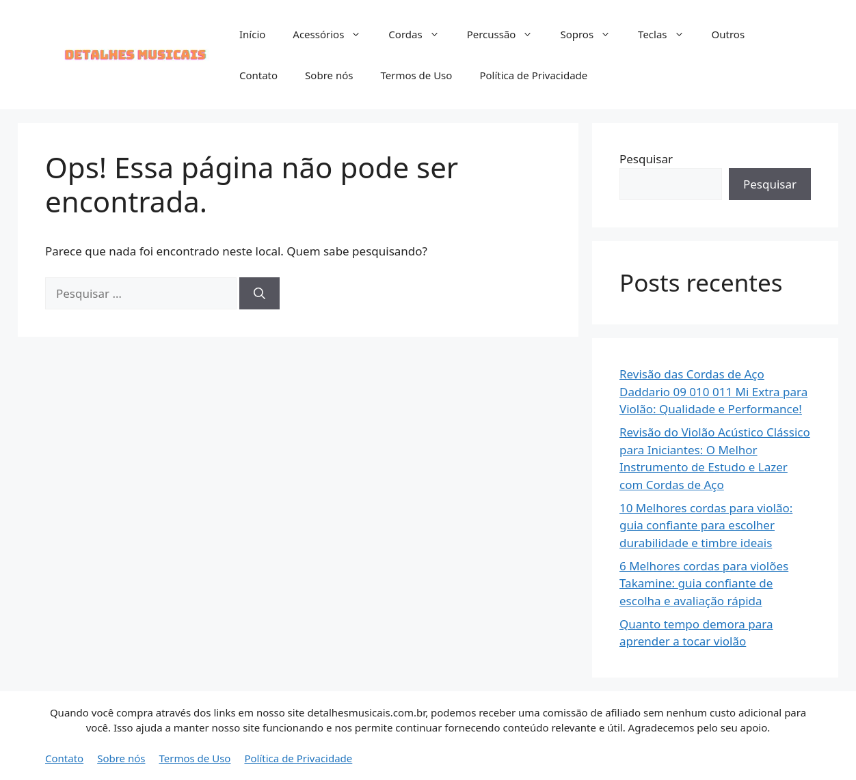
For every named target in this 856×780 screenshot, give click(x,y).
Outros (728, 34)
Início (252, 34)
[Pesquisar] (259, 293)
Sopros (592, 34)
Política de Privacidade (533, 75)
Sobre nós (329, 75)
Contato (258, 75)
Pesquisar (646, 159)
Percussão (507, 34)
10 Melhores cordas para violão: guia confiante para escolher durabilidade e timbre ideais (705, 525)
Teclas (667, 34)
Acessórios (334, 34)
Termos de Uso (416, 75)
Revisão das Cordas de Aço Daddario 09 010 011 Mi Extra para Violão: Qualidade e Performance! (713, 391)
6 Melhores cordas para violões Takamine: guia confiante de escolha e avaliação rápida (703, 583)
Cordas (420, 34)
